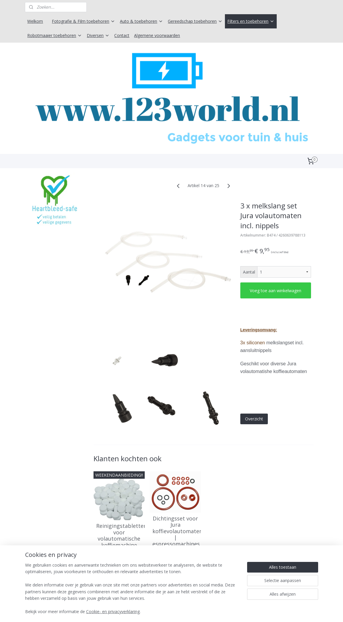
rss (164, 611)
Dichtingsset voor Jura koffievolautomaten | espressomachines (175, 532)
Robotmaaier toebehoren (54, 35)
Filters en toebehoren (250, 21)
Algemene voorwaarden (157, 35)
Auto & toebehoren (141, 21)
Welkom (35, 21)
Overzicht (254, 420)
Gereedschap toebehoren (195, 21)
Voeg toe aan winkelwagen (275, 291)
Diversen (98, 35)
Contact (121, 35)
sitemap (151, 611)
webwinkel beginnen (186, 611)
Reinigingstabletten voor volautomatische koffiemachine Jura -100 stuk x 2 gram (119, 543)
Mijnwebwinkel (238, 611)
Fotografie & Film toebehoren (83, 21)
